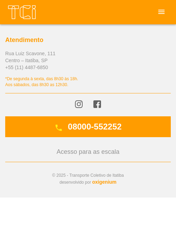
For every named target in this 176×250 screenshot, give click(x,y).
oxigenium (104, 182)
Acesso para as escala (88, 151)
